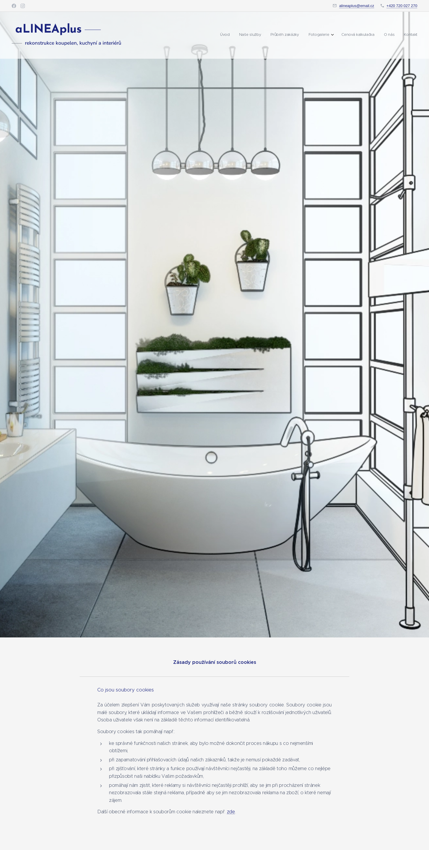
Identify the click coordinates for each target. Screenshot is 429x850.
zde (231, 812)
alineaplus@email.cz (356, 6)
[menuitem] (360, 35)
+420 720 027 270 (402, 6)
